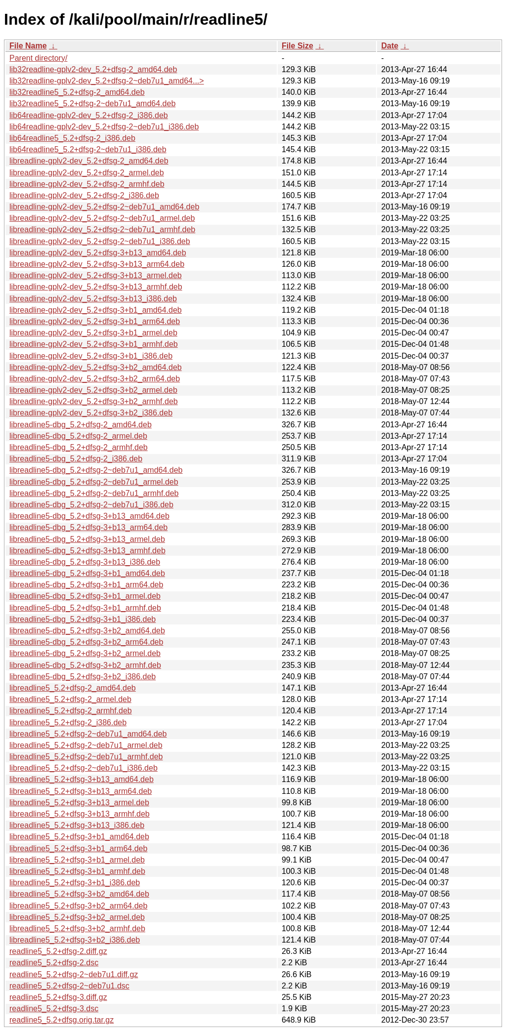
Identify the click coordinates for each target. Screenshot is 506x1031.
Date (389, 45)
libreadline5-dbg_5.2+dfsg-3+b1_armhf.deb (85, 608)
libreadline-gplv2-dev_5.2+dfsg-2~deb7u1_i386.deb (99, 241)
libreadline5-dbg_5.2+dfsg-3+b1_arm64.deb (86, 584)
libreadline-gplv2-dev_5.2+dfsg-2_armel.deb (86, 172)
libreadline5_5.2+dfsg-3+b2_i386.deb (74, 940)
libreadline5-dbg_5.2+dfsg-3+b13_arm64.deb (88, 527)
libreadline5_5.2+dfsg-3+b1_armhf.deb (77, 871)
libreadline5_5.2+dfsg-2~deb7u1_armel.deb (86, 745)
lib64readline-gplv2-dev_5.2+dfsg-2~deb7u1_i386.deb (104, 127)
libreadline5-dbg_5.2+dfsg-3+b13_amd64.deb (89, 516)
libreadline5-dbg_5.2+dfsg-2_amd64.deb (80, 424)
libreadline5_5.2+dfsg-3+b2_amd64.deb (79, 894)
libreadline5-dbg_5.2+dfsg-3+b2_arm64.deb (86, 642)
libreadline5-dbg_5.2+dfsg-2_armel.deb (78, 436)
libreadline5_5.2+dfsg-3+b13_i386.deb (76, 825)
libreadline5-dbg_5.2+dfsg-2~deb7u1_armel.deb (93, 482)
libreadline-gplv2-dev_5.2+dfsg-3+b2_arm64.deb (94, 378)
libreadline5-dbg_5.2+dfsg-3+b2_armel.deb (85, 653)
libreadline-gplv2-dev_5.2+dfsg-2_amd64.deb (89, 161)
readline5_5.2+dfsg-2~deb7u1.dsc (69, 986)
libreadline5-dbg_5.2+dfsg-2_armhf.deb (78, 447)
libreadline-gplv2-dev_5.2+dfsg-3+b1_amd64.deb (95, 310)
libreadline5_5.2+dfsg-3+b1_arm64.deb (78, 848)
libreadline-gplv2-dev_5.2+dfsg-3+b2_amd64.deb (95, 367)
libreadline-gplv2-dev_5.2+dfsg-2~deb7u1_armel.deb (102, 218)
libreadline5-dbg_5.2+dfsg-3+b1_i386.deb (82, 619)
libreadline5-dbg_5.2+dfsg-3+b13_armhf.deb (87, 550)
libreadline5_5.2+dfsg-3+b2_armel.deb (77, 917)
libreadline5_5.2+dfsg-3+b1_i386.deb (74, 882)
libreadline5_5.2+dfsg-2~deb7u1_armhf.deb (86, 756)
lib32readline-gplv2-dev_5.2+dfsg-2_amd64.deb (93, 69)
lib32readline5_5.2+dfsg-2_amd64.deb (77, 92)
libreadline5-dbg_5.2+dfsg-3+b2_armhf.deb (85, 665)
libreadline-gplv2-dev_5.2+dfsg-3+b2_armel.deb (93, 390)
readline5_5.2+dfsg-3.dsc (53, 1008)
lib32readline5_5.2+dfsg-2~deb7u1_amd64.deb (92, 103)
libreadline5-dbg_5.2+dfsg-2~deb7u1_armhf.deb (93, 493)
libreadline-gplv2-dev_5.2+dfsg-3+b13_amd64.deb (97, 252)
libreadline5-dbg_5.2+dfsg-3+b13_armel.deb (87, 539)
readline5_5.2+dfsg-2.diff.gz (58, 951)
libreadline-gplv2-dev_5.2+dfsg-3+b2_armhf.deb (93, 401)
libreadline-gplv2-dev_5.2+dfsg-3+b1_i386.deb (90, 356)
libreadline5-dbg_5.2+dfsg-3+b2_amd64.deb (87, 630)
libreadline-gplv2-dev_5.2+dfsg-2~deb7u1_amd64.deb (104, 207)
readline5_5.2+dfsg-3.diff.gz (58, 997)
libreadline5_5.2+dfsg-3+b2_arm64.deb (78, 906)
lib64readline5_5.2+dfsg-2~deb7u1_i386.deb (88, 149)
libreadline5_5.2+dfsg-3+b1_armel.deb (77, 860)
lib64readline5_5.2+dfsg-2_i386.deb (72, 138)
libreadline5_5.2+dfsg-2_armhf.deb (70, 710)
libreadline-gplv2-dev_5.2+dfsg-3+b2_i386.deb (90, 413)
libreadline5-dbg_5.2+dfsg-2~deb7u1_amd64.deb (96, 470)
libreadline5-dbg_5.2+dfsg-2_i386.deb (75, 458)
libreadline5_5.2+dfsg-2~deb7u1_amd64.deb (88, 734)
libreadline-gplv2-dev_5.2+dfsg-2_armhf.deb (87, 184)
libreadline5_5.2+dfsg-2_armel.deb (70, 699)
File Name (28, 45)
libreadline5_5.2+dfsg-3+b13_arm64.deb (80, 791)
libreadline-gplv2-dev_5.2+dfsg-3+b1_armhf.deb (93, 344)
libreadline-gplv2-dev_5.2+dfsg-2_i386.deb (84, 195)
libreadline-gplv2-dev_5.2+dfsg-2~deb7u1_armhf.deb (102, 229)
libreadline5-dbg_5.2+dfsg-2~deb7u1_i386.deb (91, 504)
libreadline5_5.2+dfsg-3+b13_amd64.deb (81, 779)
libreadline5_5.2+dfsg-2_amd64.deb (72, 688)
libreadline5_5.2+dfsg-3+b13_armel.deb (79, 802)
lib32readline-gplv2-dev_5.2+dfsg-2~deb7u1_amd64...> (106, 81)
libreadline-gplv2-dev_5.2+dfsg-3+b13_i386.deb (93, 298)
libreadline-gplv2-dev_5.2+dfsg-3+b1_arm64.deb (94, 321)
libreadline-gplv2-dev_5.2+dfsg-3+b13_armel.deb (95, 275)
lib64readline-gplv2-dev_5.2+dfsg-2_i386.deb (88, 115)
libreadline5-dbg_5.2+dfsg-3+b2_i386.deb (82, 676)
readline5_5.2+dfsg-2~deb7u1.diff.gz (73, 974)
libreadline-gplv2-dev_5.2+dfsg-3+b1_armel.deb (93, 333)
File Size (297, 45)
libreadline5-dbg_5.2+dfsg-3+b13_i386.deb (84, 562)
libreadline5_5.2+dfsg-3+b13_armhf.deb (79, 814)
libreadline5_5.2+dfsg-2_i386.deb (67, 722)
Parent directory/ (38, 58)
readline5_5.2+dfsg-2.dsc (53, 962)
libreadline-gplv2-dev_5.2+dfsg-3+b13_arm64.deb (96, 264)
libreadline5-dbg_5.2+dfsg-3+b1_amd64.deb (87, 573)
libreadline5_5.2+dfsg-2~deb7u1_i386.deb (83, 768)
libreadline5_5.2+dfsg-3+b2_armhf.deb (77, 928)
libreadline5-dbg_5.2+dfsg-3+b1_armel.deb (85, 596)
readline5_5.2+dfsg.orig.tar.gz (61, 1020)
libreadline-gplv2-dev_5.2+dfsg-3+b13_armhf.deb (95, 287)
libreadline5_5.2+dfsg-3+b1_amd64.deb (79, 836)
